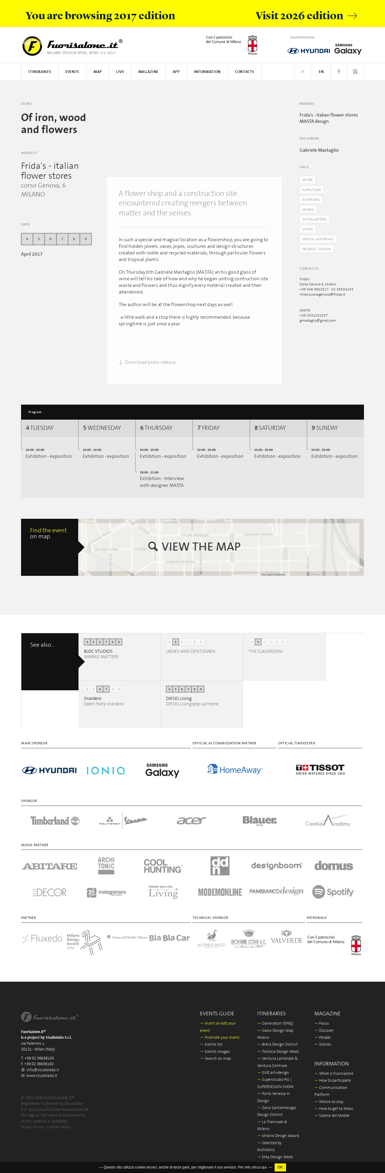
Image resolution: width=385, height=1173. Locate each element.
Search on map (215, 1053)
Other (308, 180)
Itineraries (39, 72)
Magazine (148, 72)
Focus (321, 1018)
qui (264, 1167)
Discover (324, 1025)
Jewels (309, 210)
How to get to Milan (333, 1103)
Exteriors (312, 200)
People (322, 1032)
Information (207, 72)
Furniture (312, 190)
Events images (215, 1046)
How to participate (332, 1075)
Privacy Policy (32, 1122)
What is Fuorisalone (333, 1068)
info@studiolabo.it (43, 1064)
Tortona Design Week (278, 1046)
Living (308, 231)
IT (303, 72)
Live (120, 72)
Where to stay (328, 1096)
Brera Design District (277, 1039)
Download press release (147, 362)
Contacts (244, 72)
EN (321, 72)
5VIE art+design (273, 1067)
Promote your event (219, 1032)
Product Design (318, 251)
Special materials (319, 241)
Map (98, 72)
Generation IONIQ (275, 1018)
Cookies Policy (58, 1122)
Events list (211, 1039)
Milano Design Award (278, 1131)
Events (72, 72)
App (176, 72)
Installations (315, 220)
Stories (322, 1039)
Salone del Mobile (332, 1110)
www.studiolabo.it (41, 1070)
